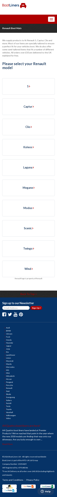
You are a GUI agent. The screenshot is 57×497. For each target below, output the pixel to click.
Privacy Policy (32, 480)
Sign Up (36, 308)
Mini (8, 373)
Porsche (9, 385)
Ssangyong (10, 397)
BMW (8, 331)
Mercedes (10, 367)
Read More (7, 444)
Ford (8, 337)
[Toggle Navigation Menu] (51, 19)
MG (7, 370)
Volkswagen (11, 415)
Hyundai (9, 343)
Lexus (8, 358)
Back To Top (28, 294)
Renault (9, 388)
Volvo (8, 418)
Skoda (8, 394)
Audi (8, 328)
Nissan (9, 379)
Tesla (8, 406)
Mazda (9, 364)
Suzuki (8, 403)
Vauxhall (9, 412)
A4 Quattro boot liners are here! (21, 425)
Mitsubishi (10, 376)
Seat (8, 391)
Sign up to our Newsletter (18, 303)
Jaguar (8, 346)
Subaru (9, 400)
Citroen (9, 334)
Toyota (9, 409)
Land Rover (10, 355)
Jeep (8, 349)
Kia (7, 352)
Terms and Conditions (12, 480)
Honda (9, 340)
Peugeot (9, 382)
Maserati (9, 361)
